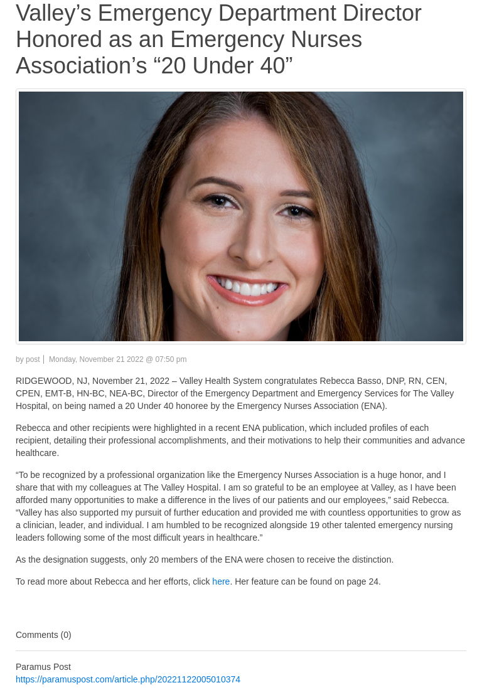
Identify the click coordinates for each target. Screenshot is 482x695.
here (220, 581)
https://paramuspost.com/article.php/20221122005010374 (128, 679)
